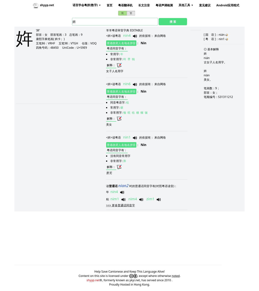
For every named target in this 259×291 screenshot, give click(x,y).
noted (176, 276)
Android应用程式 (227, 5)
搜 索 (173, 22)
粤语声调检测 (164, 5)
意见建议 (205, 5)
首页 (109, 5)
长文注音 (144, 5)
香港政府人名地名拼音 (121, 43)
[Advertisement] (54, 76)
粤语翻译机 (125, 5)
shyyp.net (93, 280)
